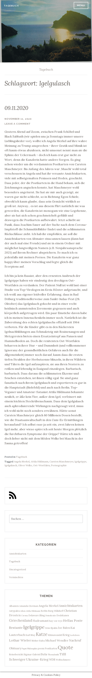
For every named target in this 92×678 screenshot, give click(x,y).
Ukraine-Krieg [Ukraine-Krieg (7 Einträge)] (37, 659)
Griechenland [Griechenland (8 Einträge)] (20, 620)
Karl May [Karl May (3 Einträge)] (30, 635)
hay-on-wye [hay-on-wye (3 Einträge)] (55, 620)
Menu (81, 5)
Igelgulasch (11, 465)
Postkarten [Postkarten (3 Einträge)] (51, 648)
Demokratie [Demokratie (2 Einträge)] (50, 615)
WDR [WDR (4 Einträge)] (52, 659)
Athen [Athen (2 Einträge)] (23, 611)
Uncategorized (17, 569)
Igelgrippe (80, 461)
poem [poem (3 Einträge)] (41, 648)
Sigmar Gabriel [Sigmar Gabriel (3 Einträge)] (32, 654)
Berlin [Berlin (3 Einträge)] (44, 610)
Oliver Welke (25, 465)
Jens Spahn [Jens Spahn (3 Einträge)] (51, 627)
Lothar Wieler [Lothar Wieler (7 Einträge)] (20, 640)
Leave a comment (18, 123)
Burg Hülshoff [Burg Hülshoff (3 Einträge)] (56, 610)
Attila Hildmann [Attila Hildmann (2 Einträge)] (33, 611)
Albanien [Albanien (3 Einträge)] (14, 605)
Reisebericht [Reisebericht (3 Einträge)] (16, 654)
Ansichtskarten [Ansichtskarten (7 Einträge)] (70, 606)
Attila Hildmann (39, 461)
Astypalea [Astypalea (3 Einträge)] (14, 610)
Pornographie (59, 465)
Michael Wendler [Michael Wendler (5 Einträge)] (56, 640)
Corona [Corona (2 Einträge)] (24, 615)
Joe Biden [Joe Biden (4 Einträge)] (64, 628)
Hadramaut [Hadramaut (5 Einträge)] (41, 620)
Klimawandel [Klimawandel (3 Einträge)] (55, 635)
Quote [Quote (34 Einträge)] (65, 647)
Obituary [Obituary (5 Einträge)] (15, 648)
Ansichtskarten (17, 553)
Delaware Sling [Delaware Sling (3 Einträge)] (36, 615)
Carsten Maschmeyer (61, 461)
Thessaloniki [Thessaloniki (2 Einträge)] (53, 654)
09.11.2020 (16, 108)
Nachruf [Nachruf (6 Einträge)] (75, 640)
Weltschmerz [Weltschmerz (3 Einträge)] (63, 659)
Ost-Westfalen (41, 465)
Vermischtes (16, 577)
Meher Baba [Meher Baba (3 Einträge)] (38, 640)
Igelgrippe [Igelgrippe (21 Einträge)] (34, 627)
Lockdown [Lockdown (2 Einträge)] (75, 635)
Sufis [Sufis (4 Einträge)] (44, 654)
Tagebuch (11, 5)
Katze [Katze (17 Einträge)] (41, 634)
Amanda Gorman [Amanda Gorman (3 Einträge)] (28, 605)
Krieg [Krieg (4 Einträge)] (66, 635)
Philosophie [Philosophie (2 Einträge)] (32, 648)
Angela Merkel (22, 461)
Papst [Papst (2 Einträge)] (24, 648)
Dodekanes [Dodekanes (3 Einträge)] (63, 615)
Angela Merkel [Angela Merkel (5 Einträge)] (48, 606)
